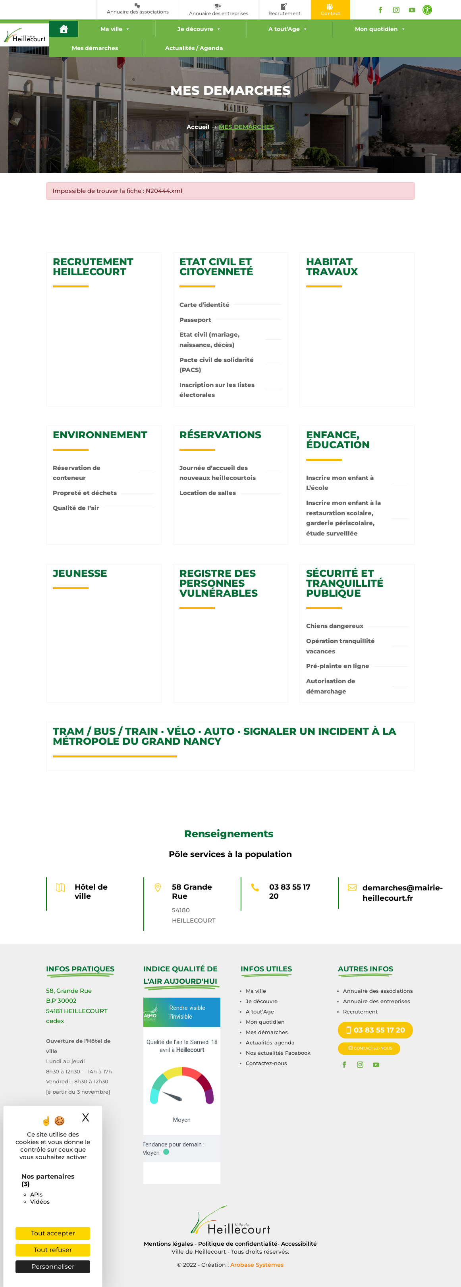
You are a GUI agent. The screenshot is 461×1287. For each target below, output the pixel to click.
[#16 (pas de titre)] (63, 29)
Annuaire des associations (378, 991)
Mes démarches (95, 48)
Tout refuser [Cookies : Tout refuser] (53, 1250)
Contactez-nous (266, 1063)
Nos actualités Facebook (278, 1053)
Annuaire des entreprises (376, 1001)
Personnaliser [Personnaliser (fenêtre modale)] (52, 1266)
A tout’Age (288, 29)
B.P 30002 (61, 1000)
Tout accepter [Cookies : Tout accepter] (53, 1233)
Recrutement (360, 1011)
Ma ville (115, 29)
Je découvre (199, 29)
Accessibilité (299, 1243)
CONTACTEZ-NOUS (373, 1048)
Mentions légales (168, 1243)
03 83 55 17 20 (290, 891)
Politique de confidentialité (238, 1243)
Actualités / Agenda (194, 48)
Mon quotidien (380, 29)
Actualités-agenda (270, 1042)
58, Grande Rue (69, 990)
